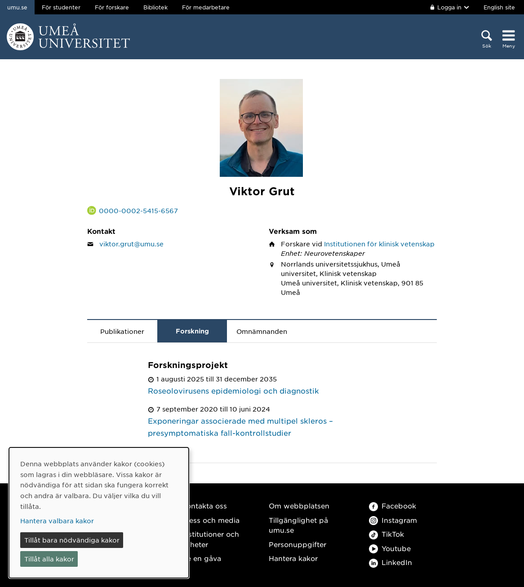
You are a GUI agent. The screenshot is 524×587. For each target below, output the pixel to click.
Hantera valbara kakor (57, 521)
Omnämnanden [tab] (261, 331)
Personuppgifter (297, 544)
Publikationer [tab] (122, 331)
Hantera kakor (293, 558)
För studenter (61, 7)
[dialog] (99, 512)
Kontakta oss (204, 505)
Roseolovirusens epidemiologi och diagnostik (233, 390)
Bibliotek (155, 7)
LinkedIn (390, 562)
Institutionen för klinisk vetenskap (379, 244)
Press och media (211, 520)
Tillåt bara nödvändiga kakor (72, 540)
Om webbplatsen (299, 505)
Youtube (390, 548)
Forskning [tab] (192, 331)
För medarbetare (206, 7)
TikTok (386, 534)
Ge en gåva (201, 558)
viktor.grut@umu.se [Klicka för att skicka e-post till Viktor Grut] (131, 244)
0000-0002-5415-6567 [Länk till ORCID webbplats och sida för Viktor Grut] (138, 210)
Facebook (392, 505)
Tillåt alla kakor (49, 559)
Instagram (393, 520)
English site (499, 7)
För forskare (112, 7)
